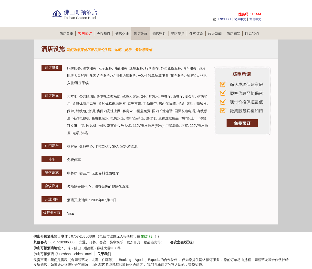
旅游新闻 (216, 33)
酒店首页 (68, 33)
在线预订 (147, 236)
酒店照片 (160, 33)
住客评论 (197, 33)
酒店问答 (235, 33)
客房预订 (86, 33)
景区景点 (179, 33)
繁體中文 (255, 19)
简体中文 (240, 19)
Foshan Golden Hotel (75, 254)
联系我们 (252, 34)
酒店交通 (123, 33)
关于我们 (104, 254)
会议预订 (105, 33)
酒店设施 (142, 33)
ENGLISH (224, 19)
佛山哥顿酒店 (43, 254)
